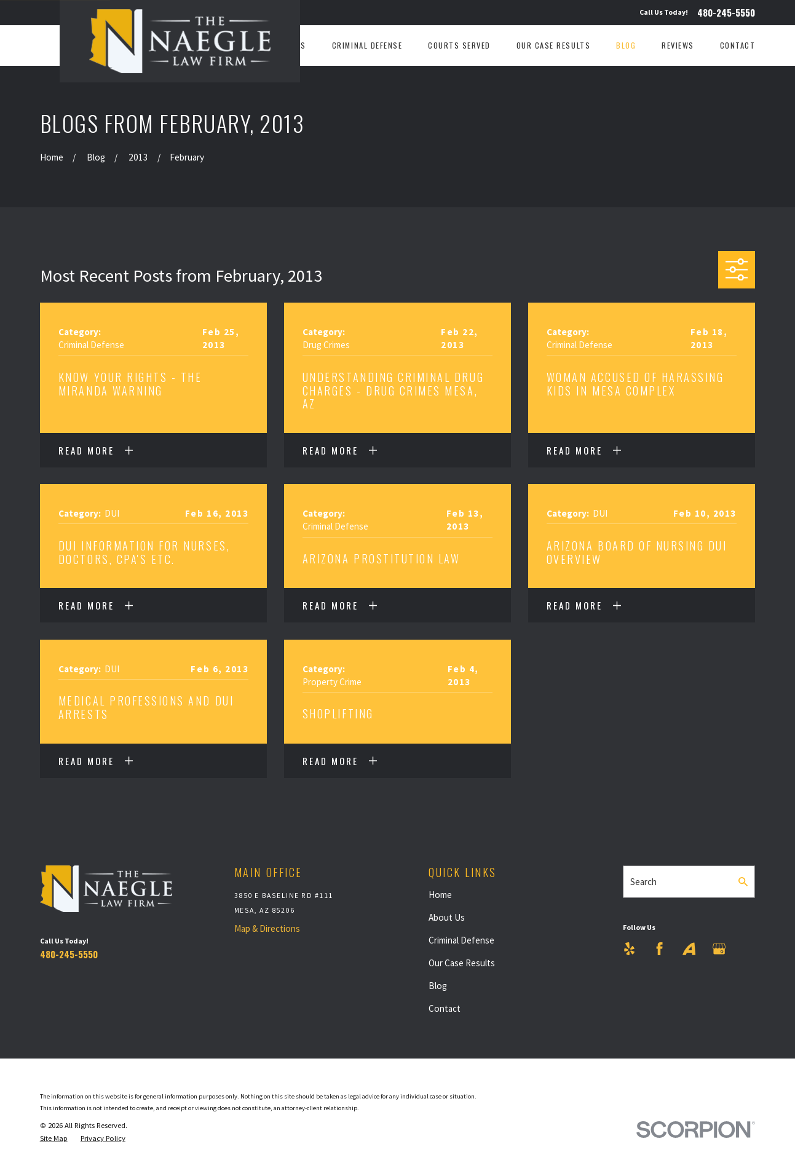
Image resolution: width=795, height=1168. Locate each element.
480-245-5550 (726, 12)
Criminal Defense (461, 940)
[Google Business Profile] (719, 948)
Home (440, 894)
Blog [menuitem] (626, 45)
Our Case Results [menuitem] (553, 45)
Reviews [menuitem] (678, 45)
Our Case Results (462, 963)
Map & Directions (267, 928)
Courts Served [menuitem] (459, 45)
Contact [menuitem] (738, 45)
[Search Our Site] (743, 881)
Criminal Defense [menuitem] (367, 45)
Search (643, 882)
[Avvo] (688, 948)
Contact (445, 1008)
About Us (447, 917)
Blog (438, 985)
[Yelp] (629, 948)
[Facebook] (659, 948)
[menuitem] (54, 1138)
